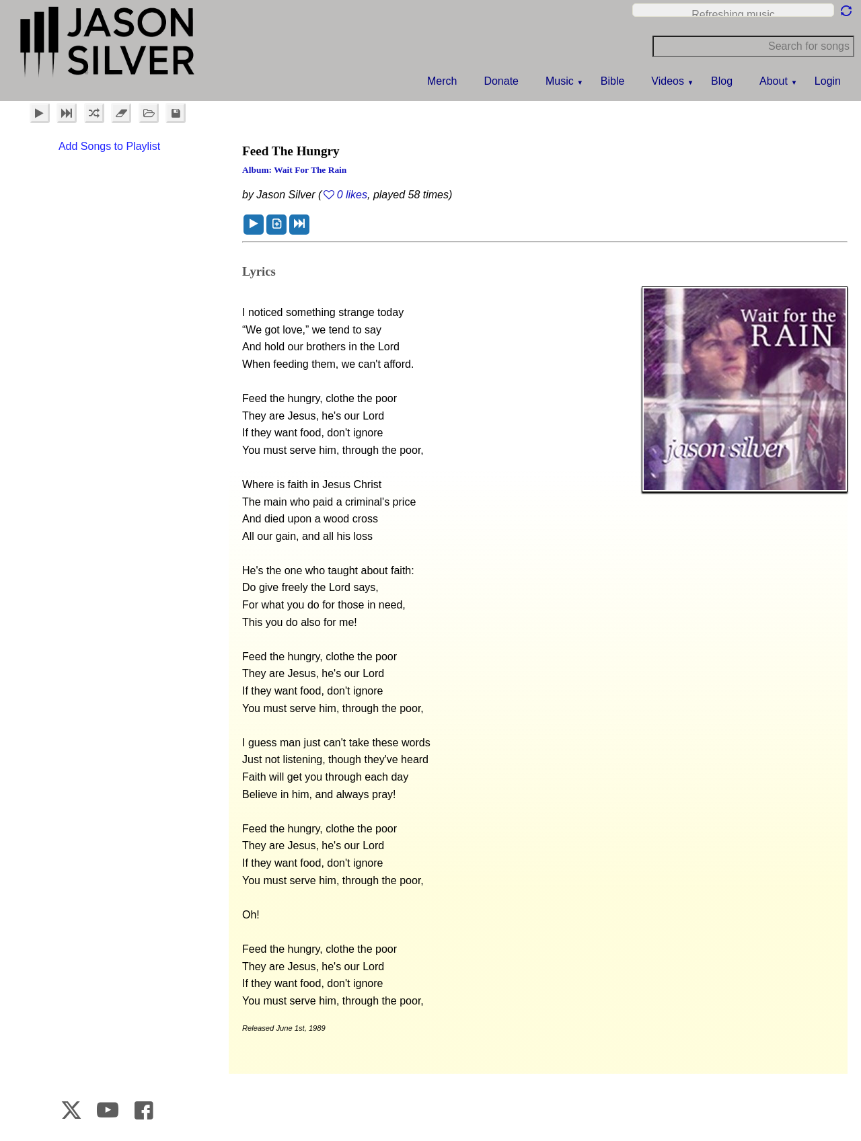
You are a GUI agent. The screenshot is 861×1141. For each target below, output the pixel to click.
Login (828, 81)
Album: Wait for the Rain (294, 170)
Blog (722, 81)
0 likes (352, 194)
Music (560, 81)
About (773, 81)
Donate (501, 81)
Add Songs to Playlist (109, 146)
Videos (667, 81)
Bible (613, 81)
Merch (442, 81)
